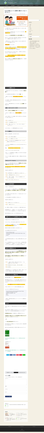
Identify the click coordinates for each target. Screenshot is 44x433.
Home (7, 5)
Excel (35, 25)
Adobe (35, 24)
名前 (6, 387)
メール (6, 390)
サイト (6, 393)
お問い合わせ (31, 5)
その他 (35, 28)
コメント (6, 378)
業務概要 (13, 5)
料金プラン (19, 5)
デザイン (35, 29)
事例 (35, 31)
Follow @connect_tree (22, 372)
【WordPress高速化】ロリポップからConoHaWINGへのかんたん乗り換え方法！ (35, 44)
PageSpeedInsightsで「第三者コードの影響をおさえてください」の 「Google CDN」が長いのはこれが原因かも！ (35, 47)
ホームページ (35, 30)
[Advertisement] (15, 67)
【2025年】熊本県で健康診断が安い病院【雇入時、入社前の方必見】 (34, 42)
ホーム (5, 7)
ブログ (37, 5)
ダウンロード (25, 5)
